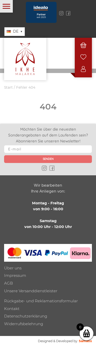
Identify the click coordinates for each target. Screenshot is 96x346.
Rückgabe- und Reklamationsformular (41, 300)
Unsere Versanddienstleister (30, 290)
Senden (48, 159)
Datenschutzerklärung (25, 316)
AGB (8, 283)
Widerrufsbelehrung (23, 323)
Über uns (13, 268)
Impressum (15, 275)
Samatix (85, 341)
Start (8, 87)
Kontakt (11, 308)
